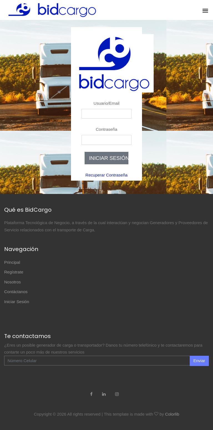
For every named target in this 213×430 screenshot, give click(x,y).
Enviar (199, 360)
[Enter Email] (97, 361)
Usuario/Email (106, 103)
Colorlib (172, 414)
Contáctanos (15, 291)
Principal (12, 262)
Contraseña (106, 129)
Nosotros (12, 282)
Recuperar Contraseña (106, 175)
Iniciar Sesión (16, 301)
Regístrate (13, 272)
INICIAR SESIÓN (108, 158)
